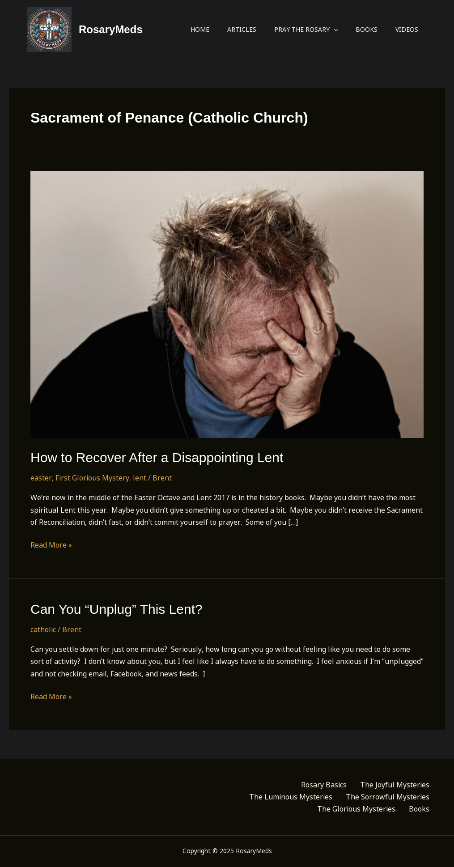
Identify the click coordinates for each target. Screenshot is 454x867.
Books (367, 29)
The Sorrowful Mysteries (387, 797)
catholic (43, 629)
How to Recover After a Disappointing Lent (156, 457)
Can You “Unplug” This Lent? (116, 609)
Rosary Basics (324, 785)
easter (41, 478)
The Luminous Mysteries (290, 797)
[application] (334, 29)
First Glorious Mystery (92, 478)
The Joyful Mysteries (394, 785)
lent (139, 478)
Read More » (51, 545)
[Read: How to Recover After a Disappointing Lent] (227, 304)
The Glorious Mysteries (356, 809)
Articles (241, 29)
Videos (406, 29)
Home (200, 29)
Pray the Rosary (306, 29)
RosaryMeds (111, 29)
